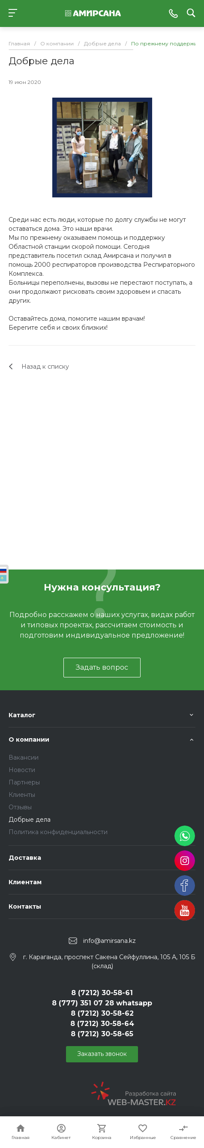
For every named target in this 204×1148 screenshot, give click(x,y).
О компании (29, 739)
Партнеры (24, 782)
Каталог (22, 715)
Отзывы (20, 807)
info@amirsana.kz (109, 941)
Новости (22, 770)
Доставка (25, 858)
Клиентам (25, 882)
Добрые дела (30, 819)
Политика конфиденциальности (58, 832)
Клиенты (22, 795)
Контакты (25, 906)
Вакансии (24, 757)
